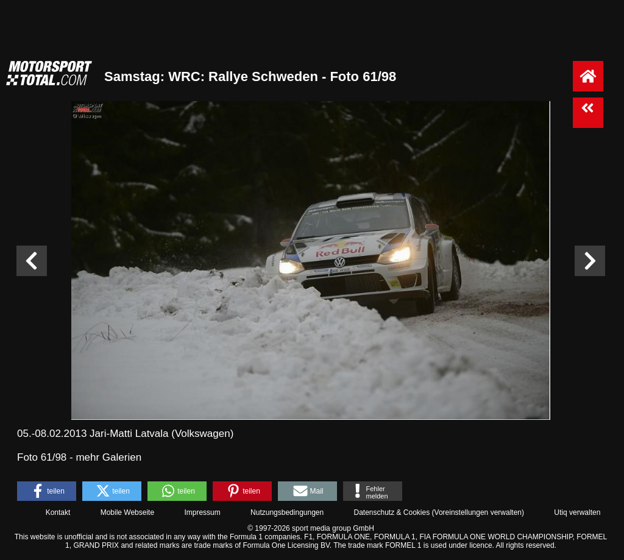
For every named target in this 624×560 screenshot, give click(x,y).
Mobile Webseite (128, 512)
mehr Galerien (108, 457)
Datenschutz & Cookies (391, 512)
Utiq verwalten (577, 512)
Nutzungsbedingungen (287, 512)
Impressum (202, 512)
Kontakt (58, 512)
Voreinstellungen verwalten (478, 512)
